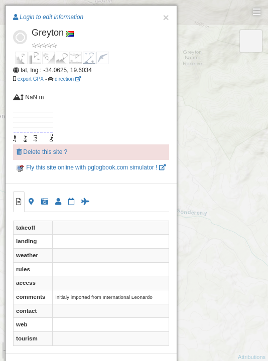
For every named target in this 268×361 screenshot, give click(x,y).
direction (68, 79)
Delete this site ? (42, 151)
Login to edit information (48, 17)
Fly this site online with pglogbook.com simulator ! (91, 167)
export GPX (31, 79)
